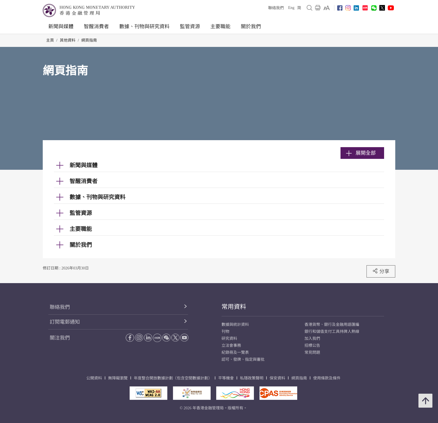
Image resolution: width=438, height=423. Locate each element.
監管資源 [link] (81, 213)
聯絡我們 (276, 8)
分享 (380, 271)
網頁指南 (89, 40)
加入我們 (312, 338)
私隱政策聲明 (251, 378)
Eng (291, 8)
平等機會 (226, 378)
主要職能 (220, 26)
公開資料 (94, 378)
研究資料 (229, 338)
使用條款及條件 (327, 378)
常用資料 (234, 306)
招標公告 (312, 345)
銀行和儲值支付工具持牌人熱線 (331, 331)
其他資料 (67, 40)
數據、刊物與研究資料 (144, 26)
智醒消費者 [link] (83, 181)
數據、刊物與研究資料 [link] (97, 197)
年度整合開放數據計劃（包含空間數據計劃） (173, 378)
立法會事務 (231, 345)
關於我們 (251, 26)
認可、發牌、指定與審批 (243, 359)
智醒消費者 (96, 26)
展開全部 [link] (361, 153)
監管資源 (190, 26)
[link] (326, 8)
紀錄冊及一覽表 (235, 352)
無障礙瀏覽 (118, 378)
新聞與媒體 (60, 26)
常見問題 (312, 352)
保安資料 (277, 378)
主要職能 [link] (81, 229)
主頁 (50, 40)
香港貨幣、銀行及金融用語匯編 (331, 324)
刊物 (225, 331)
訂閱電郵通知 (65, 322)
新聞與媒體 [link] (83, 165)
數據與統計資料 (235, 324)
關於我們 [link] (81, 245)
